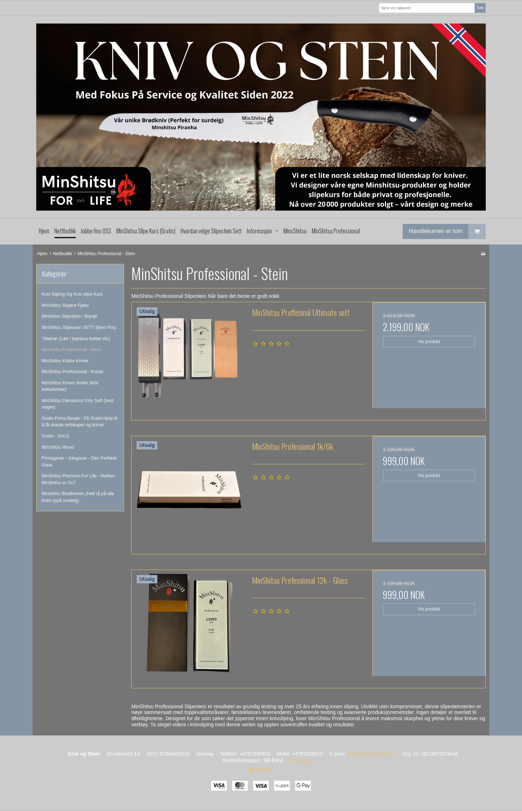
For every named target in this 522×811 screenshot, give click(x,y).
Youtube (261, 769)
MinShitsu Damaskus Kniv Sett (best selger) (77, 404)
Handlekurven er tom (447, 231)
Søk (480, 7)
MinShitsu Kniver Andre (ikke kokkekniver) (70, 386)
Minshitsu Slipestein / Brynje (69, 316)
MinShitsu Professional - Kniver (72, 371)
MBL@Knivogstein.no (371, 754)
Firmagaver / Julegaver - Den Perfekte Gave (79, 461)
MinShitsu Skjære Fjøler (65, 305)
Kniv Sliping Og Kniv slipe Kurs (72, 294)
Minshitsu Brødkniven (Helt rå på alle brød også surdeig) (78, 497)
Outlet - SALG (55, 436)
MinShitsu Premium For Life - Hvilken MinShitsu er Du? (78, 479)
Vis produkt (429, 341)
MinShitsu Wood (58, 447)
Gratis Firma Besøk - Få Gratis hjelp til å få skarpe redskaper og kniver (79, 421)
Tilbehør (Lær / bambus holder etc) (76, 338)
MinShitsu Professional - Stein (71, 349)
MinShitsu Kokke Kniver (65, 360)
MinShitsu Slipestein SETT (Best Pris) (79, 327)
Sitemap (299, 760)
